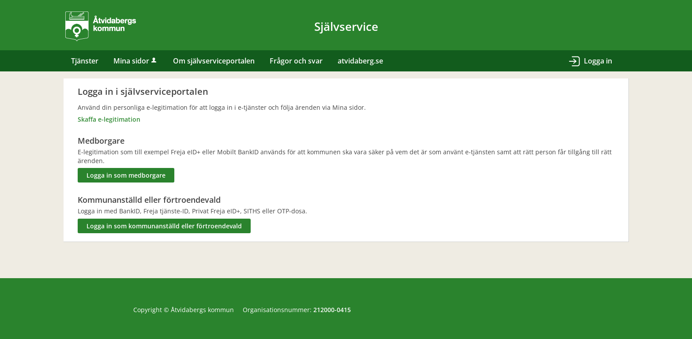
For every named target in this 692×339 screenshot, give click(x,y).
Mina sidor (135, 61)
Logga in (598, 61)
